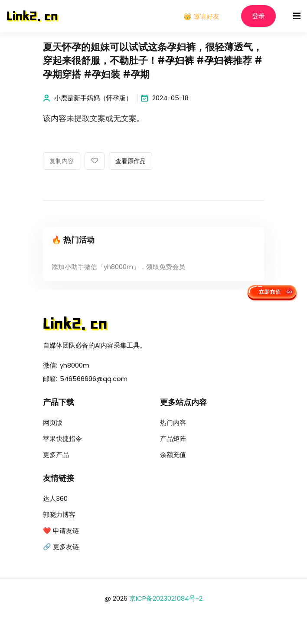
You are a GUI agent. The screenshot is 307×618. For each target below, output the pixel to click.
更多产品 (56, 454)
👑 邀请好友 (201, 16)
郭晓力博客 (59, 514)
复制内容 (61, 161)
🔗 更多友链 (61, 546)
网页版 (52, 422)
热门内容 (173, 422)
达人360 (55, 498)
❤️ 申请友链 (61, 530)
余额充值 (173, 454)
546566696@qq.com (93, 378)
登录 (258, 16)
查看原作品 (130, 161)
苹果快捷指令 (62, 438)
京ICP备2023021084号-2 (165, 598)
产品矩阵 (173, 438)
